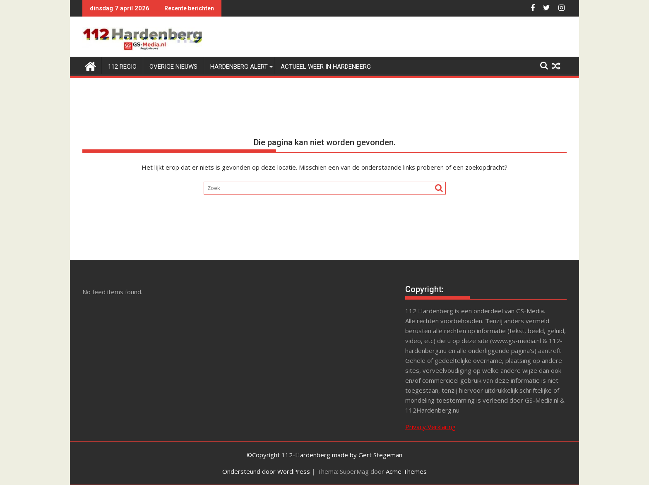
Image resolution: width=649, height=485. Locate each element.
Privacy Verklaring (430, 427)
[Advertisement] (322, 345)
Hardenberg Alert (239, 66)
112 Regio (122, 66)
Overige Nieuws (173, 66)
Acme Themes (406, 471)
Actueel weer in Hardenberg (326, 66)
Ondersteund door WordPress (266, 471)
